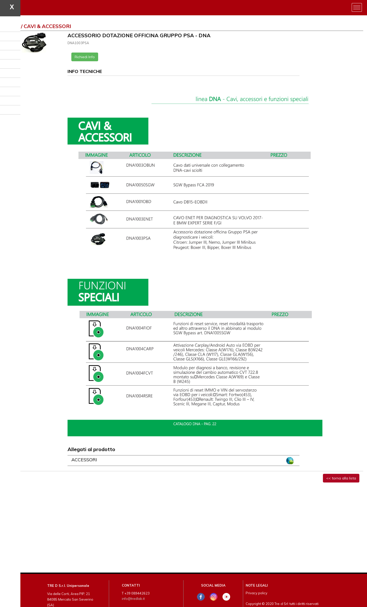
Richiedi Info (85, 57)
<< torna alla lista (341, 478)
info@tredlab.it (133, 599)
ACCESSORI (84, 460)
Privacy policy (256, 593)
